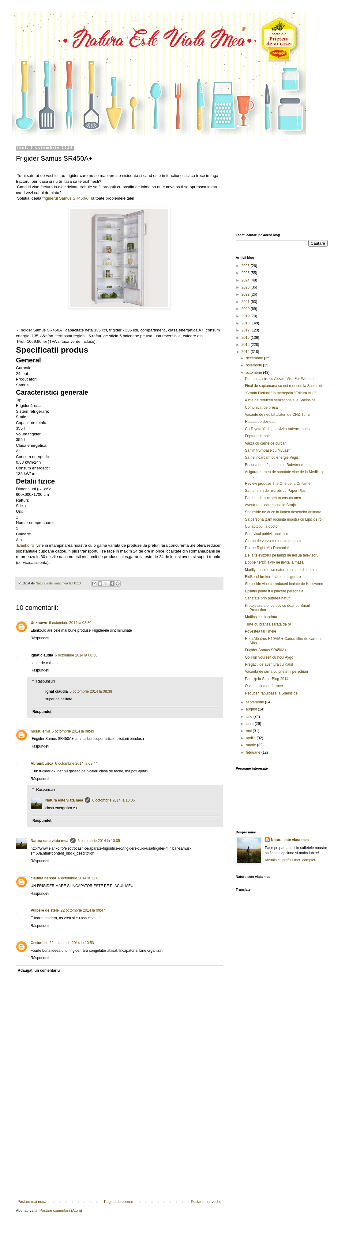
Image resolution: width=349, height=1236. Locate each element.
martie (251, 745)
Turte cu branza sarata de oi (268, 624)
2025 (246, 273)
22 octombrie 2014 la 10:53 (71, 943)
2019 (246, 316)
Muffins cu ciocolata (261, 617)
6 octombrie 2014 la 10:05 (113, 800)
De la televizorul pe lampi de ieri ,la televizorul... (283, 555)
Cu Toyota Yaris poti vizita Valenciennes (277, 429)
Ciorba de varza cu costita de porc (273, 541)
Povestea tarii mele (260, 631)
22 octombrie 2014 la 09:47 (83, 910)
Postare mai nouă (31, 1202)
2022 (246, 294)
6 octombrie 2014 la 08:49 (73, 731)
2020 (246, 309)
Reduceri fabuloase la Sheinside (271, 693)
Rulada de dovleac (260, 421)
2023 (246, 287)
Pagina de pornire (118, 1202)
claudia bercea (43, 878)
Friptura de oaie (258, 436)
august (252, 709)
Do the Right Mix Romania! (267, 548)
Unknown (39, 623)
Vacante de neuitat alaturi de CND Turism (279, 414)
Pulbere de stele (45, 910)
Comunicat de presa (261, 407)
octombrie (254, 372)
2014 (246, 352)
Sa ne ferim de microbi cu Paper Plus (275, 490)
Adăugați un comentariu (39, 970)
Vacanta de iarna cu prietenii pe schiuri (276, 671)
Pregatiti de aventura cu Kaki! (269, 664)
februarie (253, 752)
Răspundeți (40, 638)
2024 (246, 280)
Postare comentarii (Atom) (60, 1210)
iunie (250, 723)
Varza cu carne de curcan (266, 443)
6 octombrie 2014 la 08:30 (70, 623)
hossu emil (40, 731)
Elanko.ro (25, 545)
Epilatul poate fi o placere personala (274, 591)
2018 (246, 323)
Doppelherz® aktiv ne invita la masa (274, 562)
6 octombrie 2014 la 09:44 (76, 763)
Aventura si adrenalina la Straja (270, 505)
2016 (246, 337)
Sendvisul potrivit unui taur (266, 534)
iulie (249, 716)
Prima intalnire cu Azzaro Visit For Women (279, 379)
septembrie (255, 702)
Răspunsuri (45, 681)
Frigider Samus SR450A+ (266, 650)
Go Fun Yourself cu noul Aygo (269, 657)
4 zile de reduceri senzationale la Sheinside (280, 400)
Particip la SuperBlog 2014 (266, 679)
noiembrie (254, 365)
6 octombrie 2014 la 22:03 (79, 878)
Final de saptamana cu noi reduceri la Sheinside (284, 386)
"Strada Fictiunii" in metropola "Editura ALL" (280, 393)
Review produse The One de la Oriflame (277, 483)
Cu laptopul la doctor (262, 526)
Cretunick (39, 943)
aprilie (251, 738)
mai (249, 731)
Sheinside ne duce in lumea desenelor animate (283, 512)
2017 (246, 330)
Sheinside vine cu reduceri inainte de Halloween (284, 584)
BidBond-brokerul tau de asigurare (273, 577)
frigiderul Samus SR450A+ (66, 198)
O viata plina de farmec (264, 686)
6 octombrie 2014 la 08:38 (76, 655)
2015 (246, 344)
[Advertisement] (119, 1153)
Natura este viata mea (64, 800)
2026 (246, 266)
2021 (246, 302)
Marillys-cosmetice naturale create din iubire (281, 570)
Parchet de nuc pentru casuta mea (273, 498)
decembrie (255, 358)
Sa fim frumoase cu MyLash (268, 450)
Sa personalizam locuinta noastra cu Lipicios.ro (283, 519)
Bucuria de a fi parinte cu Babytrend (274, 465)
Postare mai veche (206, 1202)
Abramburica (42, 763)
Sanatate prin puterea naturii (268, 598)
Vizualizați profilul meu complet (290, 860)
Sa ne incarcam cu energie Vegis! (272, 457)
